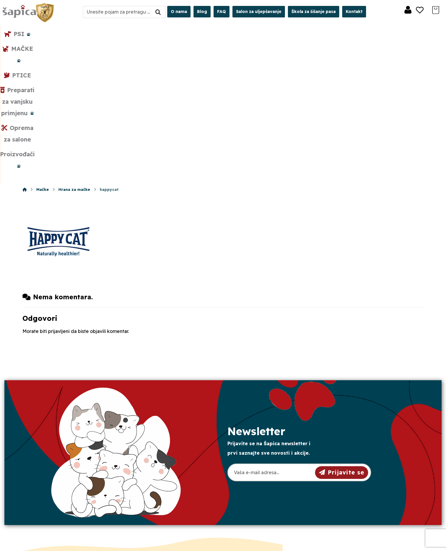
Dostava (246, 473)
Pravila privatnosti (257, 464)
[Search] (158, 12)
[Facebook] (47, 507)
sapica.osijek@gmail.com (166, 475)
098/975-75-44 (153, 465)
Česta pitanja (252, 492)
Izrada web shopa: (384, 546)
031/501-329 (150, 454)
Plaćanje (247, 482)
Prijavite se (341, 331)
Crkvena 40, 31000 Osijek (168, 486)
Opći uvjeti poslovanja (262, 454)
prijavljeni (59, 191)
